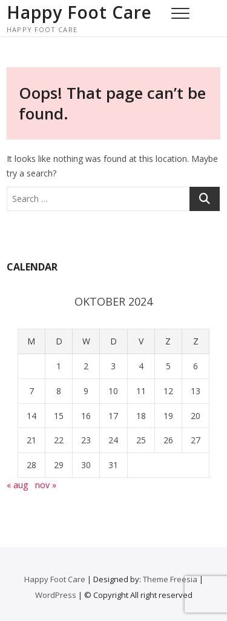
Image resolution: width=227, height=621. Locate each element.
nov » (45, 485)
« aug (17, 485)
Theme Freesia (170, 579)
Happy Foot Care (79, 12)
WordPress (55, 594)
